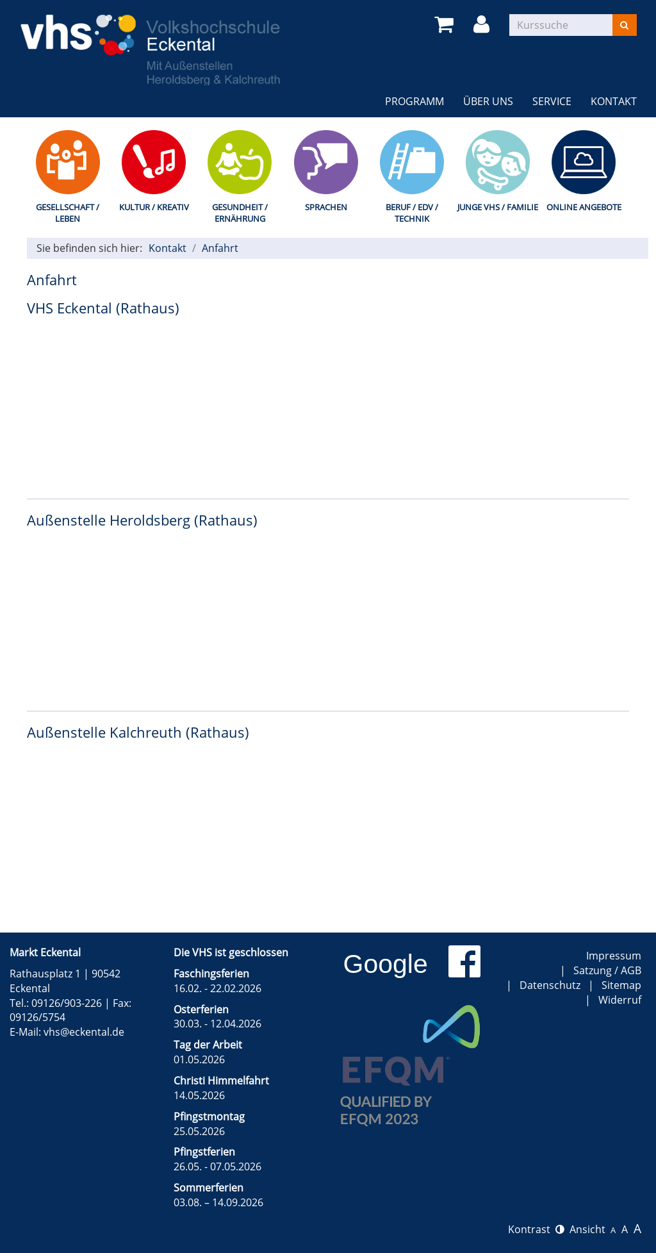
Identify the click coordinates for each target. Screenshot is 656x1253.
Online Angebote (583, 207)
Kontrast (536, 1229)
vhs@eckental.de (84, 1032)
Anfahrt (220, 248)
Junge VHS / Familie (497, 207)
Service (551, 101)
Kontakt (614, 101)
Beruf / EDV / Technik (412, 213)
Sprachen (326, 207)
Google (385, 964)
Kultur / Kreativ (154, 207)
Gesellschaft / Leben (67, 213)
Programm (414, 101)
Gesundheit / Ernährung (240, 213)
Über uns (488, 101)
